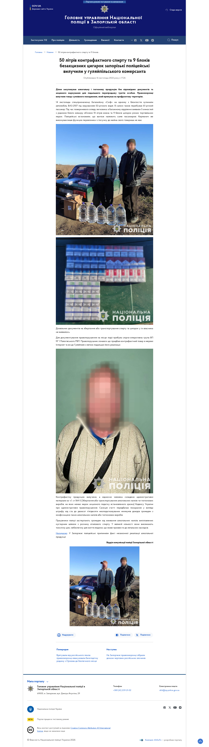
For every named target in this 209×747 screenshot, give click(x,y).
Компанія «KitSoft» (153, 740)
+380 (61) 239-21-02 (122, 690)
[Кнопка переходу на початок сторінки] (199, 741)
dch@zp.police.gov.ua (169, 690)
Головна (38, 52)
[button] (38, 681)
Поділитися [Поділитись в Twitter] (145, 635)
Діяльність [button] (74, 40)
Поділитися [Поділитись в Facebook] (126, 635)
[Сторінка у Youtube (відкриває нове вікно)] (146, 40)
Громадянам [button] (90, 40)
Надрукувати (66, 635)
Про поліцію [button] (58, 40)
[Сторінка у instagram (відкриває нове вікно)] (152, 40)
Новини (50, 52)
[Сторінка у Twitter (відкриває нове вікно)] (141, 40)
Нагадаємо (61, 533)
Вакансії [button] (105, 40)
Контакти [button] (119, 40)
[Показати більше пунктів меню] (132, 40)
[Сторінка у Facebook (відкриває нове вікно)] (135, 40)
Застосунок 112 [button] (39, 40)
